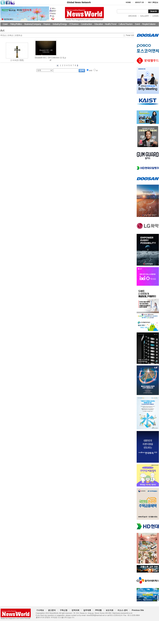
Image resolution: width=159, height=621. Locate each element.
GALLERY (144, 16)
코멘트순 (18, 35)
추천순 (3, 35)
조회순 (10, 35)
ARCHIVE (132, 16)
